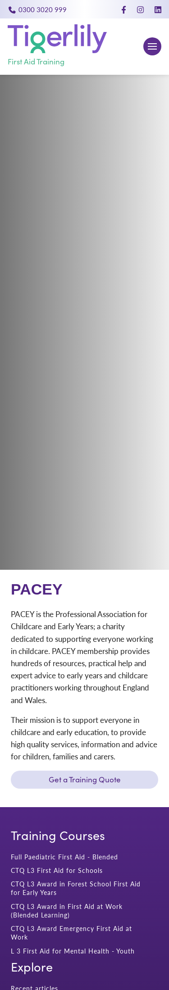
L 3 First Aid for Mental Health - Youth (73, 951)
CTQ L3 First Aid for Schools (57, 870)
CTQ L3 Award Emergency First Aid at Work (71, 932)
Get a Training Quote (85, 779)
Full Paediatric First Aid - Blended (64, 857)
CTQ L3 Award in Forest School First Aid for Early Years (76, 888)
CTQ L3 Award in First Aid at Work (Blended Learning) (67, 910)
